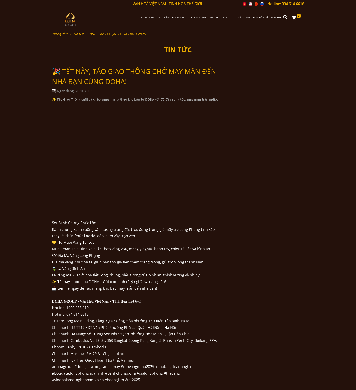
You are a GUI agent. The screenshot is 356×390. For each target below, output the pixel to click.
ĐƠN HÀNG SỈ (260, 17)
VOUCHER (276, 17)
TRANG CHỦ (147, 17)
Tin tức (78, 34)
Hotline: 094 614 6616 (285, 3)
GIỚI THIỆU (163, 17)
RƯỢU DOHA (179, 17)
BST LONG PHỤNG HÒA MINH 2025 (117, 34)
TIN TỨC (227, 17)
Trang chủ (59, 34)
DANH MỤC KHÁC (198, 17)
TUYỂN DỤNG (242, 17)
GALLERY (215, 17)
